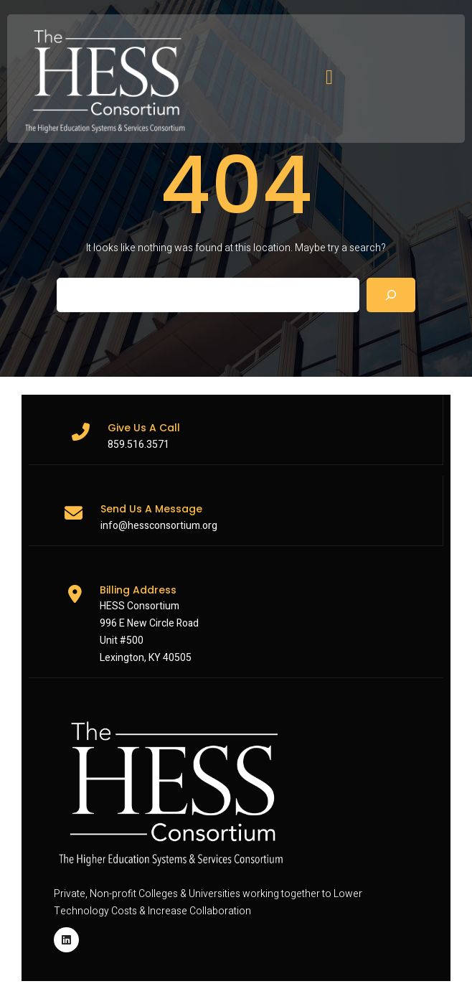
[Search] (391, 295)
